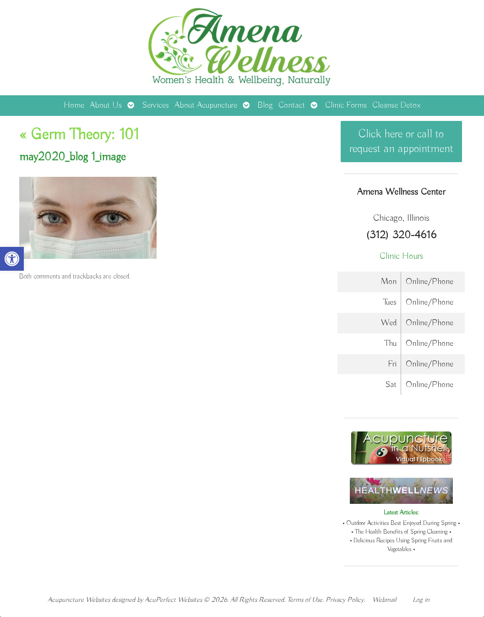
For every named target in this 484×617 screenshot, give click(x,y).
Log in (421, 599)
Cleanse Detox (396, 105)
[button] (12, 259)
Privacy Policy (345, 599)
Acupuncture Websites (79, 599)
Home (74, 105)
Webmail (384, 599)
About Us (106, 105)
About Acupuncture (205, 105)
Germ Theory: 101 (79, 135)
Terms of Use (304, 599)
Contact (291, 105)
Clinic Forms (346, 105)
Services (155, 105)
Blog (265, 105)
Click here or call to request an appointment (401, 141)
